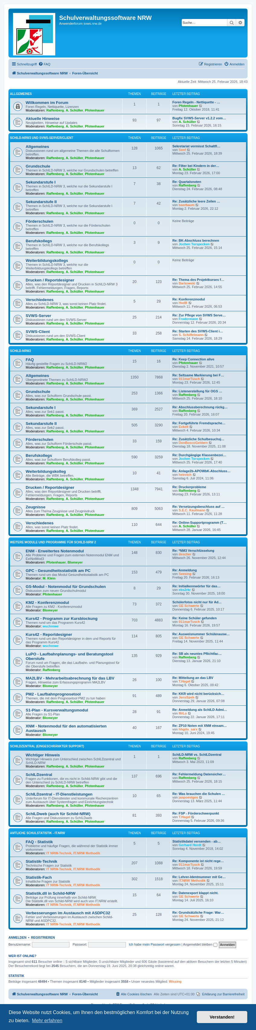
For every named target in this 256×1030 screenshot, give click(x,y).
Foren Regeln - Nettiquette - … (196, 102)
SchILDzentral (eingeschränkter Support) (47, 746)
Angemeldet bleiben (200, 944)
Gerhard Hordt (190, 845)
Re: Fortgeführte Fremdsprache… (199, 423)
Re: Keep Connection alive (193, 359)
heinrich (185, 474)
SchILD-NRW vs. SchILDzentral (196, 754)
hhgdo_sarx (188, 729)
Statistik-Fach (39, 877)
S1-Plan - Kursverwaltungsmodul (57, 710)
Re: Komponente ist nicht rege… (198, 861)
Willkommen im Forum (47, 102)
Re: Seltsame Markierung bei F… (198, 375)
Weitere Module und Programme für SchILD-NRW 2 (53, 542)
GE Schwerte (189, 606)
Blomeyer (75, 562)
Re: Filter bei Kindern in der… (195, 166)
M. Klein (49, 578)
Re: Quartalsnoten (186, 182)
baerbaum (187, 205)
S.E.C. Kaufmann (192, 510)
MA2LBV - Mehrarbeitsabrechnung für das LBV (70, 678)
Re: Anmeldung (184, 570)
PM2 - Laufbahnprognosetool (53, 694)
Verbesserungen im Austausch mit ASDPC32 (68, 913)
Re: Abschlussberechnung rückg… (200, 407)
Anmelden (17, 937)
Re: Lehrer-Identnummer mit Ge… (199, 877)
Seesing (185, 574)
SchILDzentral (39, 774)
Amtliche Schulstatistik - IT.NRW (37, 833)
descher (185, 554)
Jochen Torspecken (194, 244)
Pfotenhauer (94, 110)
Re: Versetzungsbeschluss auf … (198, 506)
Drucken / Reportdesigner (50, 280)
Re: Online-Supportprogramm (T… (199, 522)
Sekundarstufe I (41, 182)
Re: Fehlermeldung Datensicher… (199, 774)
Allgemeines (21, 94)
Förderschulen (39, 221)
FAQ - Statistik (39, 842)
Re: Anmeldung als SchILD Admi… (199, 709)
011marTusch (189, 379)
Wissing (175, 981)
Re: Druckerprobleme (189, 487)
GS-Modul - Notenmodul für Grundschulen (66, 586)
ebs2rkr (185, 590)
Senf (182, 150)
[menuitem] (44, 64)
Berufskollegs (39, 241)
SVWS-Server (38, 315)
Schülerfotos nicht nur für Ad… (197, 602)
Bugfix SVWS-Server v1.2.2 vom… (199, 118)
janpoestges (188, 797)
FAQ (30, 359)
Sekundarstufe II (41, 201)
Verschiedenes (39, 299)
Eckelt (183, 427)
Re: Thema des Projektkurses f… (198, 279)
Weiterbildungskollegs (47, 260)
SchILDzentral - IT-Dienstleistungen (59, 794)
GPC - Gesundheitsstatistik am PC (58, 570)
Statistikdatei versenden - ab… (196, 841)
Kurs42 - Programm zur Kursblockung (62, 618)
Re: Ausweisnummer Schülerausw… (201, 634)
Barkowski (187, 283)
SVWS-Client (38, 331)
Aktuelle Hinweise (42, 118)
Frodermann (188, 319)
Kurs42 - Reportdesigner (49, 634)
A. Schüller (74, 110)
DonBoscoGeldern (193, 442)
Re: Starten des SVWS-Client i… (197, 331)
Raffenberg (55, 110)
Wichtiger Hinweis (43, 755)
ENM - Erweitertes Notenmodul (55, 551)
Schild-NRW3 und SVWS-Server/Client (41, 138)
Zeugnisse (35, 507)
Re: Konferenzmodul (188, 299)
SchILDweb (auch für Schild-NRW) (58, 814)
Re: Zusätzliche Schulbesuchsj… (198, 439)
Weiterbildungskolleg (46, 471)
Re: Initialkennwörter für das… (196, 586)
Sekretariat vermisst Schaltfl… (196, 146)
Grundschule (38, 166)
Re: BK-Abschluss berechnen (195, 240)
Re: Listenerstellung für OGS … (197, 391)
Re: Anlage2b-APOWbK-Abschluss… (201, 471)
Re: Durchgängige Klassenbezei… (199, 455)
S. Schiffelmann (191, 335)
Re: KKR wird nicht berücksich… (198, 694)
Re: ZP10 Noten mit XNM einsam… (199, 725)
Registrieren (43, 937)
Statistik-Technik (41, 861)
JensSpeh (186, 697)
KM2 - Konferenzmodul (47, 602)
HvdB (183, 303)
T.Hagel (184, 681)
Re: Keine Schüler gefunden (194, 618)
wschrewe (51, 626)
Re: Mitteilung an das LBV (192, 678)
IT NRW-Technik (59, 853)
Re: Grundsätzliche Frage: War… (198, 912)
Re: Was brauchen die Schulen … (198, 794)
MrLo (183, 713)
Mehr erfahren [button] (47, 1020)
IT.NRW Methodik (86, 853)
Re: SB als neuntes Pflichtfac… (197, 653)
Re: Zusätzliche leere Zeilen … (196, 201)
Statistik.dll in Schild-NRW (50, 893)
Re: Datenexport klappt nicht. (195, 893)
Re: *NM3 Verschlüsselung (193, 550)
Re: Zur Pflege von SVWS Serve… (199, 315)
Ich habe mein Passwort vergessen (155, 944)
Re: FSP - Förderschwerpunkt (195, 813)
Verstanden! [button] (222, 1017)
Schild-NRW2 (20, 351)
